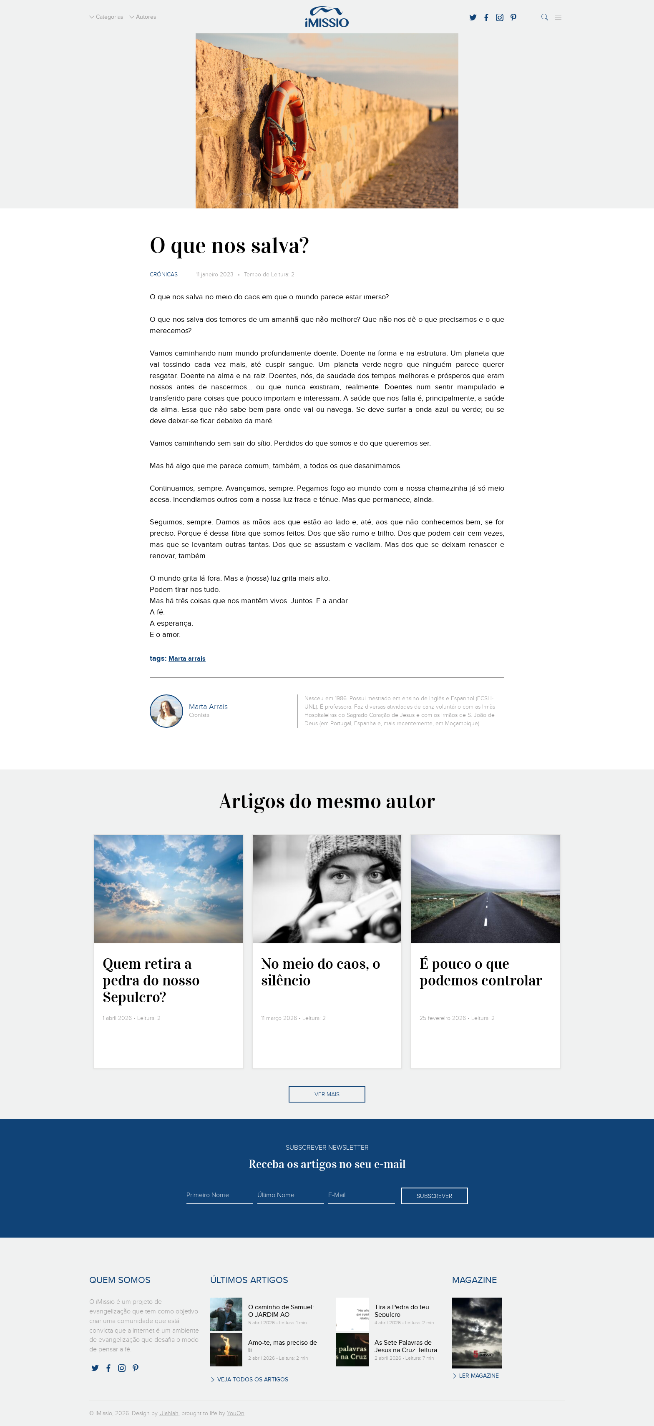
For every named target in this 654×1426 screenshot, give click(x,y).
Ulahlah (169, 1413)
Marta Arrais (208, 707)
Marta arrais (187, 659)
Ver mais (327, 1094)
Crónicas (164, 274)
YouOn (235, 1413)
